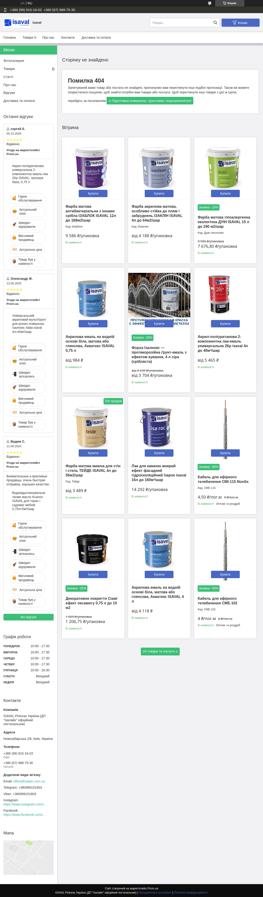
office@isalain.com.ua (29, 781)
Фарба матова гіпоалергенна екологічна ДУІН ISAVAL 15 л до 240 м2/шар (224, 221)
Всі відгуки (28, 617)
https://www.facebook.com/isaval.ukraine (25, 814)
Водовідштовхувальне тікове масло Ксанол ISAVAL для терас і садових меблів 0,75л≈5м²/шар (28, 501)
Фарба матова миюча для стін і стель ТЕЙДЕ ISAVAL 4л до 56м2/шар (93, 470)
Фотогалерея (13, 61)
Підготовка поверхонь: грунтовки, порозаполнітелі (151, 101)
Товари (28, 37)
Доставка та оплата (96, 37)
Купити (93, 193)
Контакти (68, 37)
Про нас (48, 37)
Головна (9, 37)
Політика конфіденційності (191, 892)
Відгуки (9, 93)
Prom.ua (153, 888)
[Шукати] (215, 23)
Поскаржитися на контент (155, 892)
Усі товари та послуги (159, 651)
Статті (8, 77)
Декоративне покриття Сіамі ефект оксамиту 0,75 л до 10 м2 (91, 603)
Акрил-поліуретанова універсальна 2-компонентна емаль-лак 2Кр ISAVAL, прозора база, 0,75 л (30, 174)
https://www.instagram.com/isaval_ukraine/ (25, 804)
